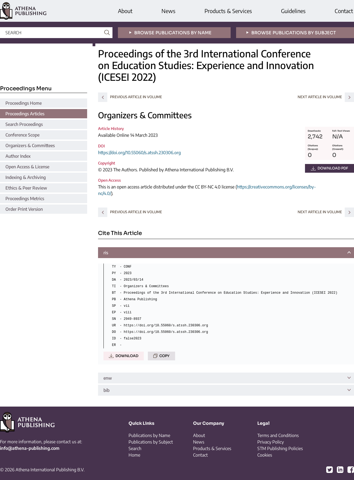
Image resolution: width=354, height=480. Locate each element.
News (168, 10)
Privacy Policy (270, 442)
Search (135, 448)
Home (134, 455)
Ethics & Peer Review (26, 188)
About (125, 10)
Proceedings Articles (24, 113)
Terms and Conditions (278, 435)
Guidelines (293, 10)
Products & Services (228, 10)
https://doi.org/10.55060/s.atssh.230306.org (139, 152)
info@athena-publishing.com (29, 448)
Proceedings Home (23, 103)
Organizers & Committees (30, 145)
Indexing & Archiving (25, 177)
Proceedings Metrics (24, 198)
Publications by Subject (151, 442)
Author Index (17, 156)
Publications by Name (149, 435)
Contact (344, 10)
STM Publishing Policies (280, 448)
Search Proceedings (24, 124)
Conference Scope (22, 135)
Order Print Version (24, 209)
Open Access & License (27, 166)
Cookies (264, 455)
